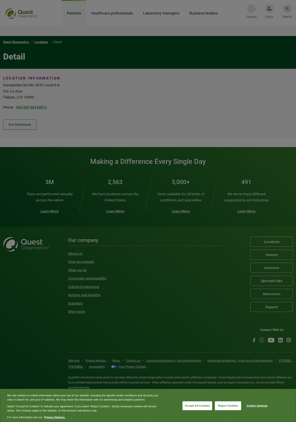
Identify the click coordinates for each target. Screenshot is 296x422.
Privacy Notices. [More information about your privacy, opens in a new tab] (54, 417)
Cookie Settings (257, 405)
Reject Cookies (228, 405)
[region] (148, 405)
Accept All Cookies (197, 405)
